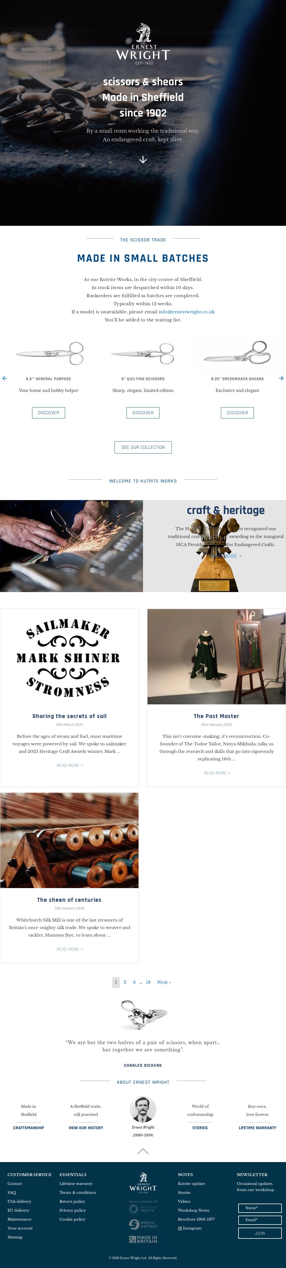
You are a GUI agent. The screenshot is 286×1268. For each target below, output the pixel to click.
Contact (15, 1183)
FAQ (12, 1192)
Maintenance (19, 1219)
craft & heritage (226, 510)
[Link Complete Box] (69, 698)
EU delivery (18, 1210)
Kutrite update (191, 1183)
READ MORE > (225, 556)
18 (148, 982)
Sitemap (15, 1237)
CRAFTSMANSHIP (28, 1128)
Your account (20, 1228)
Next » (164, 982)
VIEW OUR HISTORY (86, 1128)
